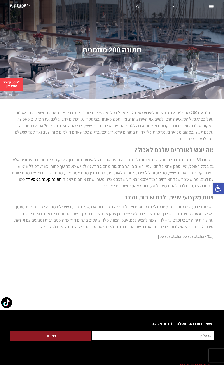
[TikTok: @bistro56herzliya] (6, 303)
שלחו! (51, 336)
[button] (218, 188)
